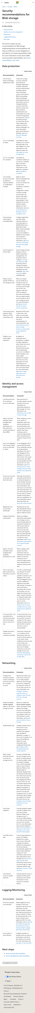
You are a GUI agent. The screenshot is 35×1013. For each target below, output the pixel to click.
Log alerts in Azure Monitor (24, 943)
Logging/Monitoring (9, 37)
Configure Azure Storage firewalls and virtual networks (22, 749)
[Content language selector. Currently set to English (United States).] (12, 972)
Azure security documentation (15, 953)
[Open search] (33, 2)
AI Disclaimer (7, 996)
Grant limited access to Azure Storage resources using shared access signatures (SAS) (22, 329)
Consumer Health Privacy (11, 1002)
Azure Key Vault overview (24, 503)
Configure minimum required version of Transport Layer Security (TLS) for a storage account (23, 695)
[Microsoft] (17, 2)
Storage (9, 7)
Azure (4, 7)
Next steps (7, 39)
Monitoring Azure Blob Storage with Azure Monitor (24, 924)
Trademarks (16, 1004)
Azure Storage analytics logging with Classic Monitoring (23, 928)
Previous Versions (18, 996)
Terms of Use (7, 1004)
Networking (7, 34)
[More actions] (31, 6)
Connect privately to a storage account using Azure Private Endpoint (24, 830)
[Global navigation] (2, 2)
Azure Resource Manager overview (21, 135)
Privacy (6, 991)
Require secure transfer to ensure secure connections (21, 306)
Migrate (27, 117)
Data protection (8, 29)
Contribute (13, 999)
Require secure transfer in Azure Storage (23, 720)
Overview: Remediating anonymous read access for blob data (24, 654)
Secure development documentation (17, 956)
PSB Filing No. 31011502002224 (13, 988)
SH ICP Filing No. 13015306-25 (12, 985)
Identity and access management (13, 32)
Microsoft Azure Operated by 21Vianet (15, 994)
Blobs (15, 7)
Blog (5, 999)
